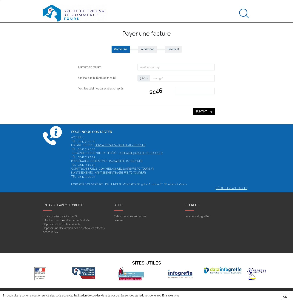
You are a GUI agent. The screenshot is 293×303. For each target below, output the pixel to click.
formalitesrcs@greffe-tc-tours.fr (120, 145)
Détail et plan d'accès (231, 188)
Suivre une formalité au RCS (60, 216)
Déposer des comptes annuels (61, 224)
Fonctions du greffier (197, 216)
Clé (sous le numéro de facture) (97, 77)
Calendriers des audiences (130, 216)
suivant (203, 111)
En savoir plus (170, 295)
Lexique (118, 220)
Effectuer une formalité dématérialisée (66, 220)
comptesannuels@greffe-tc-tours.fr (126, 168)
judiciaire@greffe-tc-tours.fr (141, 153)
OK (285, 296)
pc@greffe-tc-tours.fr (125, 160)
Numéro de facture (89, 66)
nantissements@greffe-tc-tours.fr (120, 172)
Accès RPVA (50, 232)
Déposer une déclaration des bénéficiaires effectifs (74, 228)
